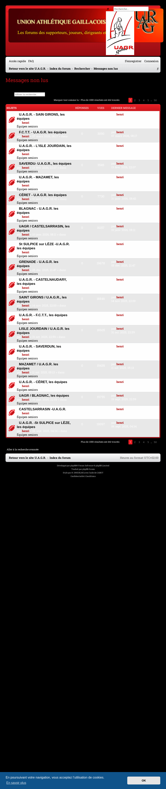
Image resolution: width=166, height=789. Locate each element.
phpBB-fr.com (88, 469)
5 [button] (148, 100)
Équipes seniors (27, 126)
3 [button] (139, 100)
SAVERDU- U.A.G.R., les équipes (45, 163)
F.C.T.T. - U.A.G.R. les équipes (42, 132)
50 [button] (155, 100)
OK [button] (144, 780)
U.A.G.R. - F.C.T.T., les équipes (43, 315)
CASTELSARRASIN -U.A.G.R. (42, 409)
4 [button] (143, 100)
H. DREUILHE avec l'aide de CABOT (87, 472)
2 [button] (135, 100)
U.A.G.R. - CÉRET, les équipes (43, 382)
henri (25, 122)
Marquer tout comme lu (66, 99)
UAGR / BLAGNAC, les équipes (44, 395)
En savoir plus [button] (16, 782)
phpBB (73, 465)
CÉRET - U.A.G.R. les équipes (43, 195)
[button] (124, 100)
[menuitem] (30, 61)
